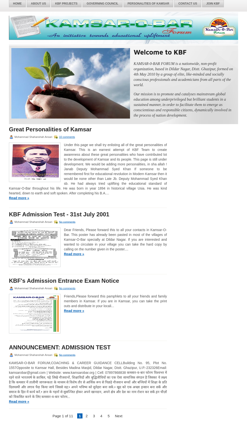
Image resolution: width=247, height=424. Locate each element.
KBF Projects (66, 3)
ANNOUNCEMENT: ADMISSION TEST (60, 347)
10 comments (67, 136)
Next (118, 416)
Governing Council (102, 3)
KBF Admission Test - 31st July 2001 (59, 214)
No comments (67, 221)
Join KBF (213, 3)
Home (17, 3)
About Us (38, 3)
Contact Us (187, 3)
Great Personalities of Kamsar (50, 129)
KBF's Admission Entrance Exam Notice (64, 281)
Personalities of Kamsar (148, 3)
